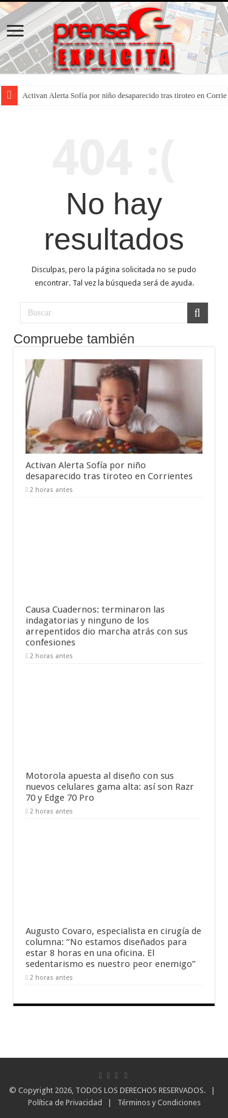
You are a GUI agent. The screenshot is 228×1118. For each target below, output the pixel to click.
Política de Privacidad (65, 1102)
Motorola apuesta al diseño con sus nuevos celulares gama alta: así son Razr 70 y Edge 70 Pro (110, 786)
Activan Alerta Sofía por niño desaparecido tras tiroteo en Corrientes (109, 471)
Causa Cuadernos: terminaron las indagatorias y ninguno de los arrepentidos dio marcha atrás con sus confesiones (107, 626)
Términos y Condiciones (159, 1102)
